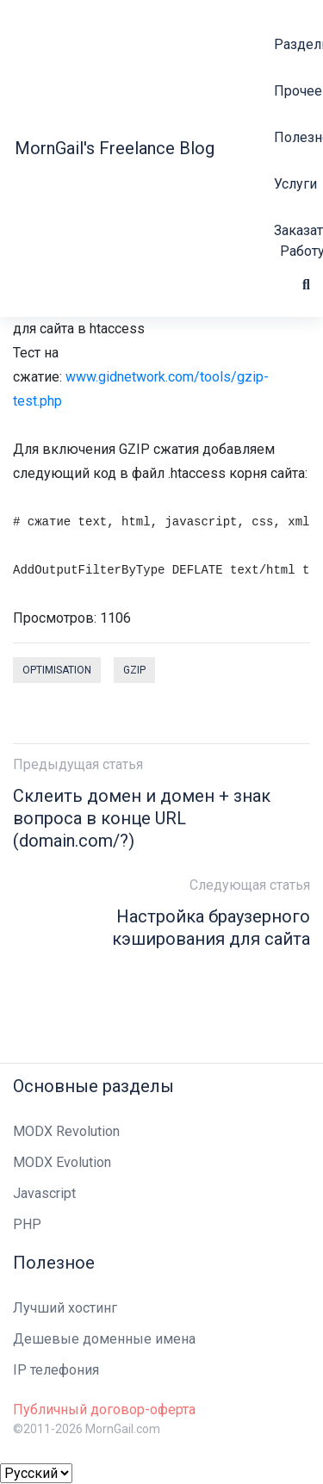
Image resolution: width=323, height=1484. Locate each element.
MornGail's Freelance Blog (114, 148)
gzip (134, 670)
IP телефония (56, 1370)
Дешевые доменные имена (104, 1339)
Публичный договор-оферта (104, 1409)
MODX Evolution (62, 1162)
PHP (27, 1224)
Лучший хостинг (65, 1308)
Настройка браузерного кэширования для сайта (211, 927)
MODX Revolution (66, 1131)
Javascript (44, 1193)
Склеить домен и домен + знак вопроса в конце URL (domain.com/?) (141, 818)
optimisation (56, 670)
